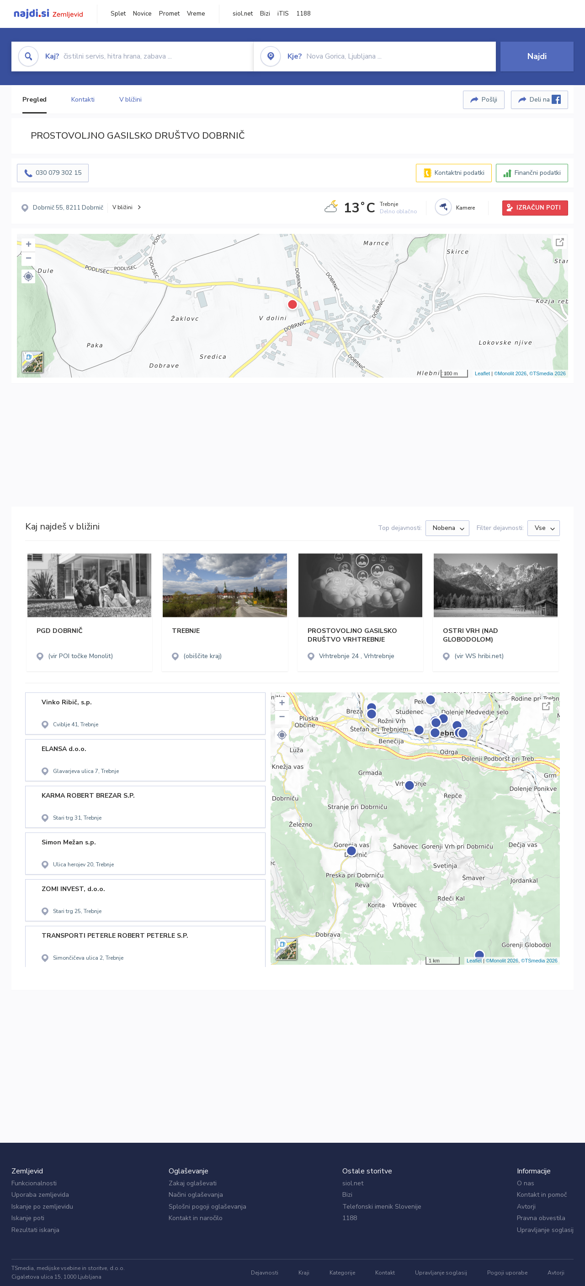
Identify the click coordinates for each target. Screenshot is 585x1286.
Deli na (545, 99)
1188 (303, 14)
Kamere (465, 207)
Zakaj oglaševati (193, 1183)
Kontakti (82, 99)
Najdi (537, 56)
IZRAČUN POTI (538, 208)
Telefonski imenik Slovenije (381, 1206)
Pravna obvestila (541, 1218)
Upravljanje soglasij (545, 1230)
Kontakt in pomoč (542, 1194)
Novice (142, 14)
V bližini (130, 99)
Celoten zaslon (560, 242)
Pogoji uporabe (507, 1272)
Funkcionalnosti (34, 1183)
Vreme (196, 14)
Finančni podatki (538, 172)
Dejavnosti (264, 1272)
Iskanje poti (27, 1218)
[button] (28, 276)
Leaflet (482, 373)
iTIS (283, 14)
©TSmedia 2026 (547, 373)
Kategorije (342, 1272)
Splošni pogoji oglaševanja (207, 1206)
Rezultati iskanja (35, 1230)
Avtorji (526, 1206)
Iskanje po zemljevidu (42, 1206)
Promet (169, 14)
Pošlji (489, 99)
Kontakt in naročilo (196, 1218)
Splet (118, 14)
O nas (525, 1183)
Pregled (34, 99)
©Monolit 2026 (510, 373)
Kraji (303, 1272)
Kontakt (385, 1272)
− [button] (29, 259)
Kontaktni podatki (459, 172)
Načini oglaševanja (196, 1194)
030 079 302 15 (58, 172)
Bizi (265, 14)
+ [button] (29, 245)
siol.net (243, 14)
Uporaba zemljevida (40, 1194)
